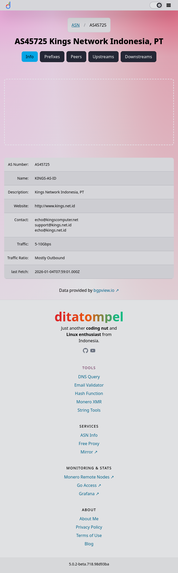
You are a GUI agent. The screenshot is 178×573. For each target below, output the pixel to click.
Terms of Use (89, 535)
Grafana (87, 494)
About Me (89, 519)
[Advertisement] (89, 112)
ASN (76, 25)
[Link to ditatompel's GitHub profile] (85, 350)
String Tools (88, 410)
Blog (88, 544)
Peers (76, 57)
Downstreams (138, 57)
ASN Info (89, 435)
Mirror (87, 452)
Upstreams (103, 57)
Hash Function (89, 393)
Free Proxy (89, 443)
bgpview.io (104, 290)
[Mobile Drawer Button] (168, 5)
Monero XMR (89, 402)
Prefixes (52, 57)
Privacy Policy (89, 527)
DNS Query (89, 377)
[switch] (156, 5)
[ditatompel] (8, 5)
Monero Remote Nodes (86, 477)
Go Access (86, 485)
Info (30, 57)
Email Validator (89, 385)
